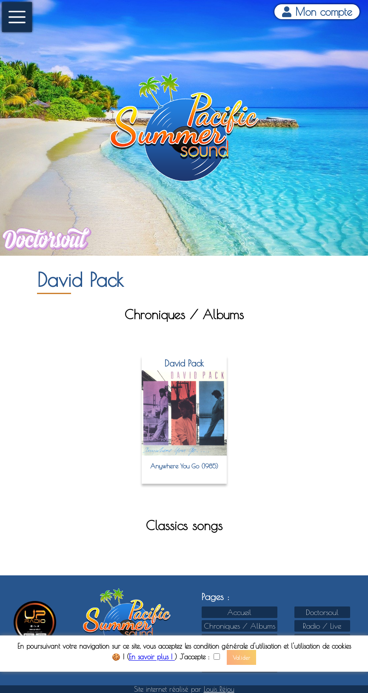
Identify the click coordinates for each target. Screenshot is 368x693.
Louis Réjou (219, 689)
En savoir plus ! (152, 657)
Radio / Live (322, 625)
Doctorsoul (322, 612)
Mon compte (317, 12)
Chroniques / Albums (239, 625)
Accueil (239, 612)
